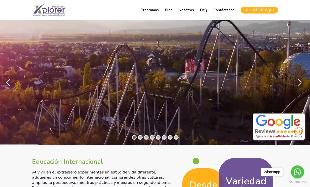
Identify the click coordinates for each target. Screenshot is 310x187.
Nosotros (186, 10)
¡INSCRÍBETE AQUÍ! (259, 10)
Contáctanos (224, 10)
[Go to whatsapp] (297, 171)
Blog (169, 10)
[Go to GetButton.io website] (297, 181)
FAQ (203, 10)
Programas (150, 10)
